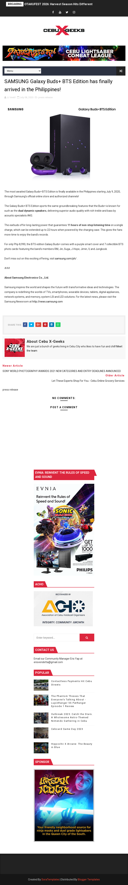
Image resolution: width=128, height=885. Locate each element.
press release (45, 97)
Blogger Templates (89, 879)
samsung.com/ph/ (65, 258)
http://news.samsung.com (47, 301)
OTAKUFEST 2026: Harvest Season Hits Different (58, 4)
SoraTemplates (50, 879)
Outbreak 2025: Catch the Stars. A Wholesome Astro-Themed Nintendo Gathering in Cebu (72, 717)
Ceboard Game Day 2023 (67, 729)
